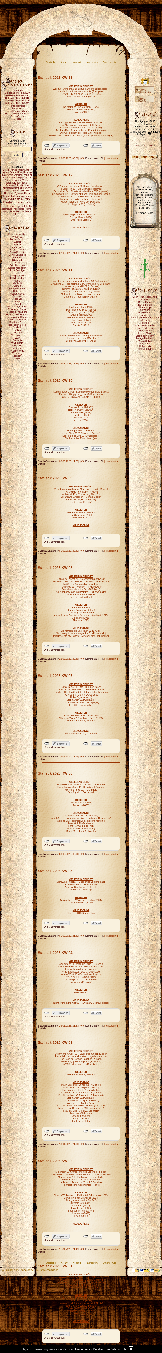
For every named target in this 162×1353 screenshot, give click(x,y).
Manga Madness (145, 338)
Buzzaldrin (144, 310)
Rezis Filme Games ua (17, 113)
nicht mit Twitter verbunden (85, 145)
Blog (17, 262)
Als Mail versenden (54, 149)
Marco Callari (145, 341)
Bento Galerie (17, 249)
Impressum (92, 62)
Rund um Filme (17, 322)
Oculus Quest (17, 293)
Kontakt (77, 62)
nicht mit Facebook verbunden (46, 145)
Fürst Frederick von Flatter (145, 317)
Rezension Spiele (17, 324)
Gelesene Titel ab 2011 (17, 95)
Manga (17, 286)
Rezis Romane (17, 106)
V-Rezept (17, 348)
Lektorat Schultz (145, 330)
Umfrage (17, 332)
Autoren (17, 242)
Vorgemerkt (17, 335)
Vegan (17, 118)
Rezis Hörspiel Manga (17, 111)
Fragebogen (17, 275)
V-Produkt (17, 345)
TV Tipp (17, 330)
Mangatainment (17, 288)
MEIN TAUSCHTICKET (145, 297)
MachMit (17, 283)
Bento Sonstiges (17, 254)
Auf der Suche (17, 239)
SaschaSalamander (48, 158)
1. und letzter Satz (17, 234)
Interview (17, 257)
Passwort (17, 296)
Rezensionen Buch (17, 306)
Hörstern (144, 323)
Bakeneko (145, 299)
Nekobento (145, 346)
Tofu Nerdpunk (145, 348)
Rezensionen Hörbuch (17, 314)
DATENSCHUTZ (145, 145)
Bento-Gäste (17, 247)
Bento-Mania (145, 302)
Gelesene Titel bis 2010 (17, 93)
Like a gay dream (145, 335)
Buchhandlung (17, 265)
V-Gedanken (17, 340)
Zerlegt (17, 356)
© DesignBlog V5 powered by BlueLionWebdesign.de (30, 1270)
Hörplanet (145, 320)
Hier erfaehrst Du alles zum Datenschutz (100, 1349)
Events (17, 273)
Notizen (17, 291)
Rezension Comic (17, 309)
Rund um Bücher (17, 319)
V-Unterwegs (17, 350)
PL (102, 158)
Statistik (17, 327)
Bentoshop (145, 307)
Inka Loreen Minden (144, 325)
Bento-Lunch (145, 304)
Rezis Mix (17, 108)
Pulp (17, 301)
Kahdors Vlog (17, 278)
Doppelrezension (17, 267)
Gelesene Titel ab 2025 (17, 103)
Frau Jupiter (145, 315)
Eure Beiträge (17, 270)
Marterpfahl (145, 343)
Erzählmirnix (145, 312)
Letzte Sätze (144, 333)
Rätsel (17, 304)
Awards (17, 244)
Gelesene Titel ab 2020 (17, 100)
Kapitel (17, 280)
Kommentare (92, 158)
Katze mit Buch (145, 328)
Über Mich (17, 90)
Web (17, 337)
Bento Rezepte (17, 252)
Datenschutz (109, 62)
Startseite (51, 62)
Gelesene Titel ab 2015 (17, 98)
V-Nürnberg (17, 343)
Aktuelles (17, 236)
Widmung (17, 353)
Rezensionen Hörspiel (17, 317)
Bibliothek (17, 260)
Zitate (17, 358)
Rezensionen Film (17, 312)
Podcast (17, 299)
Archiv (64, 62)
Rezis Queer (17, 116)
